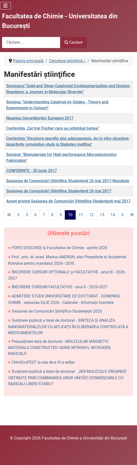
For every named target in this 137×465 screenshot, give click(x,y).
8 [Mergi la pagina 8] (52, 214)
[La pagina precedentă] (18, 215)
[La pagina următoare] (122, 215)
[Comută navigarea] (5, 5)
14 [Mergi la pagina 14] (113, 214)
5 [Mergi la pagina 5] (27, 214)
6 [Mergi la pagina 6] (35, 214)
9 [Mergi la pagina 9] (61, 214)
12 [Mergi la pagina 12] (91, 214)
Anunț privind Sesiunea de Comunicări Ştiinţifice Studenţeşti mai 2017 (68, 201)
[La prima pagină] (9, 215)
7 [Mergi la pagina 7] (44, 214)
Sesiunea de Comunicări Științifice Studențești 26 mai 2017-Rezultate (67, 180)
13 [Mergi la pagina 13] (102, 214)
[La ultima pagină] (132, 215)
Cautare (73, 42)
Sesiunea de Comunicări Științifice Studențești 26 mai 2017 (58, 191)
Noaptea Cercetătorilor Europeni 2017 (39, 118)
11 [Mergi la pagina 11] (81, 214)
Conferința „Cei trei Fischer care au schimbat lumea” (52, 128)
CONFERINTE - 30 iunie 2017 (31, 170)
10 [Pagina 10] (70, 214)
